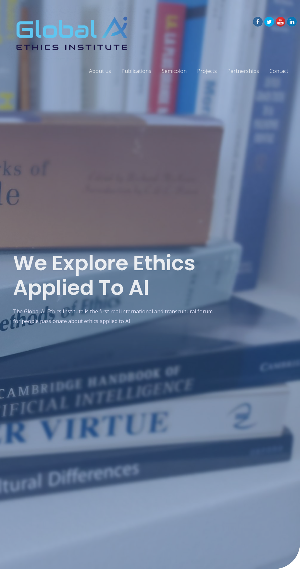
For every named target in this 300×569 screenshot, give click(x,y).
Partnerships (243, 71)
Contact (278, 71)
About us (100, 71)
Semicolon (174, 71)
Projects (207, 71)
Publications (136, 71)
